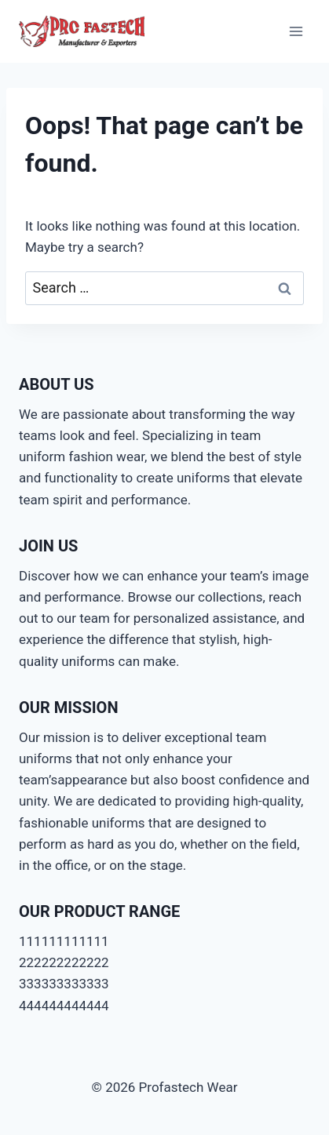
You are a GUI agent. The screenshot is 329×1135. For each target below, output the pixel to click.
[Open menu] (295, 31)
